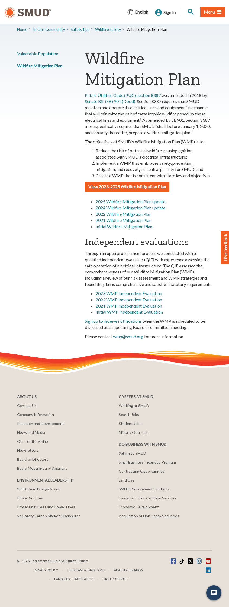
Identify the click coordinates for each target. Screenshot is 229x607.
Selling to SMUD (132, 453)
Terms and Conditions (86, 570)
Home (22, 29)
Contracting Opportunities (142, 471)
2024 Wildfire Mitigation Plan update (130, 207)
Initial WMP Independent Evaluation (129, 311)
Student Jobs (130, 423)
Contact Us (27, 405)
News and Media (31, 432)
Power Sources (30, 498)
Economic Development (139, 507)
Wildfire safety (108, 29)
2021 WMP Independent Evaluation (129, 305)
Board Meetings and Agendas (42, 468)
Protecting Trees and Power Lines (46, 507)
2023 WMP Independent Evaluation (129, 293)
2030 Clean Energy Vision (38, 489)
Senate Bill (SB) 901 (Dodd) (110, 101)
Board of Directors (32, 459)
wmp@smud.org (128, 336)
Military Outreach (134, 432)
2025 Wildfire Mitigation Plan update (130, 201)
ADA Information (128, 570)
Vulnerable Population (37, 53)
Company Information (35, 414)
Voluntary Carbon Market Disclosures (48, 516)
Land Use (126, 480)
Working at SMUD (134, 405)
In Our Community (49, 29)
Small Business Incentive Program (147, 462)
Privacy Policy (46, 570)
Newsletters (27, 450)
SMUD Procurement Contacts (144, 489)
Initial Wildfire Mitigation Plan (124, 226)
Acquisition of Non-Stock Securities (149, 516)
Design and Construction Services (147, 498)
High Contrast (115, 579)
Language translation (74, 579)
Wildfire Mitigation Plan (39, 65)
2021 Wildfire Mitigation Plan (123, 220)
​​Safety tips (80, 29)
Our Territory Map (32, 441)
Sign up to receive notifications (113, 321)
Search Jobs (129, 414)
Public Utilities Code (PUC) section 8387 (123, 95)
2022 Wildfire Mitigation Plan (123, 214)
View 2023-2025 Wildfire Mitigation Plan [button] (127, 186)
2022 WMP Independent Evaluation (129, 299)
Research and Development (40, 423)
